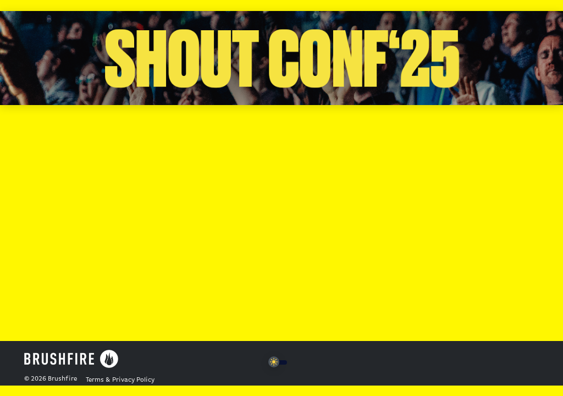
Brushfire (62, 379)
